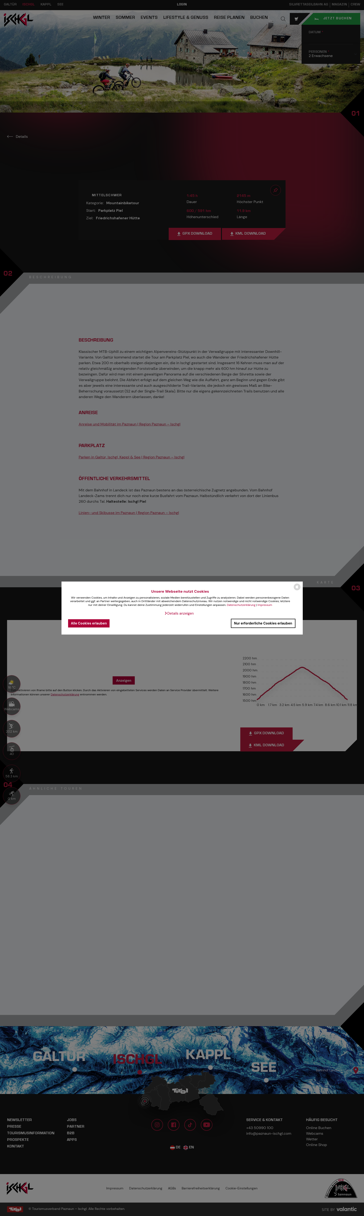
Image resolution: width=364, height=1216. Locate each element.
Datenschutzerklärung (241, 605)
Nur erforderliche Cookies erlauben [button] (263, 623)
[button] (179, 613)
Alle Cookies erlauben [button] (89, 623)
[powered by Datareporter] (297, 590)
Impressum (265, 605)
